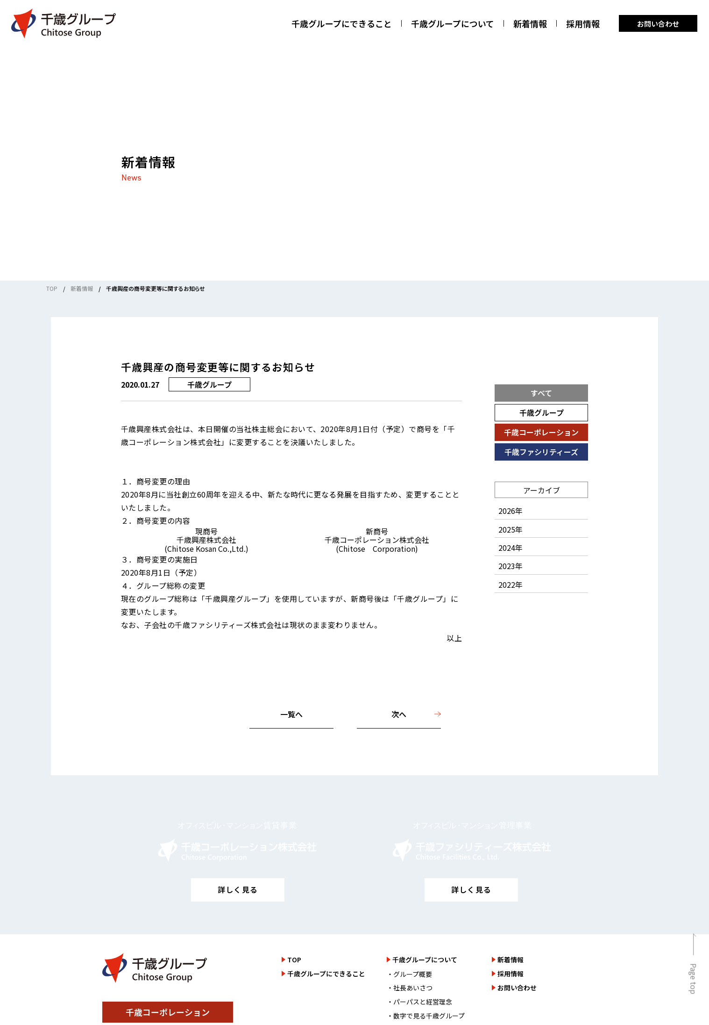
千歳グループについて (452, 24)
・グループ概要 (409, 974)
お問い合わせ (658, 24)
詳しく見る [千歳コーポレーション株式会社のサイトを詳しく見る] (238, 889)
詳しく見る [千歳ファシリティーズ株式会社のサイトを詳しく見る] (471, 889)
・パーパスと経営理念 (419, 1001)
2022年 (510, 584)
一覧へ (291, 714)
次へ (398, 714)
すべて (541, 392)
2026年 (510, 510)
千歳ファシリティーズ (541, 451)
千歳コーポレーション (541, 432)
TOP (51, 288)
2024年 (510, 547)
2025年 (510, 529)
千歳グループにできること (341, 24)
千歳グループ (541, 412)
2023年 (510, 565)
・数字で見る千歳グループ (426, 1015)
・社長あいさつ (409, 987)
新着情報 (530, 24)
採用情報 (583, 24)
